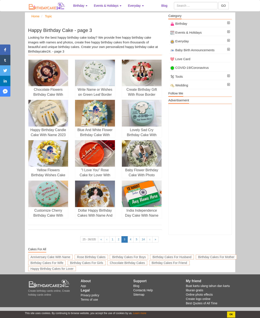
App (83, 286)
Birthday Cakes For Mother (216, 257)
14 (143, 239)
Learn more (139, 313)
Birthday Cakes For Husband (171, 257)
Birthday (178, 23)
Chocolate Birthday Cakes (127, 263)
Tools (176, 76)
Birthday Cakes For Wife (47, 263)
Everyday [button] (136, 5)
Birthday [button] (80, 5)
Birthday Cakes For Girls (86, 263)
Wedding (179, 85)
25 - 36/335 (89, 239)
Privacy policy (90, 295)
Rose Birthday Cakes (91, 257)
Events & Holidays (186, 32)
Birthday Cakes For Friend (169, 263)
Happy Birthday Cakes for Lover (52, 268)
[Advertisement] (200, 169)
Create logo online (198, 299)
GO (223, 5)
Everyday (179, 41)
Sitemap (138, 294)
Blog (164, 5)
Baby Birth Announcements (192, 50)
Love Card (180, 59)
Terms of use (89, 299)
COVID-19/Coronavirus (189, 67)
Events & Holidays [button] (108, 5)
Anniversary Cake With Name (50, 257)
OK (231, 314)
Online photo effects (199, 294)
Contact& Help (143, 290)
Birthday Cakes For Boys (129, 257)
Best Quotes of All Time (201, 303)
